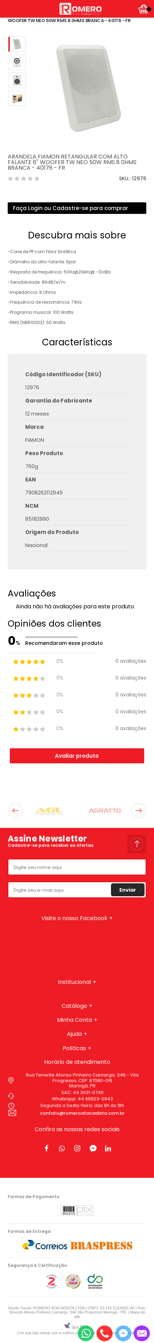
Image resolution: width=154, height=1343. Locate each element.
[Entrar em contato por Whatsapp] (86, 1333)
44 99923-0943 (95, 1098)
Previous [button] (15, 811)
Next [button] (139, 811)
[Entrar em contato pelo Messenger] (123, 1333)
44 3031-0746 (88, 1092)
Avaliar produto (77, 756)
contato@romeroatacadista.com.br (82, 1113)
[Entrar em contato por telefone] (104, 1333)
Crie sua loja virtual (33, 1333)
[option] (17, 44)
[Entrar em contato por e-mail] (142, 1333)
